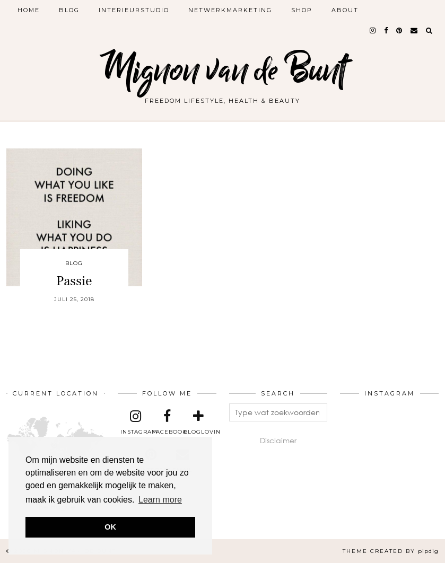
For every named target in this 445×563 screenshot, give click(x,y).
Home (29, 10)
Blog (69, 10)
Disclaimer (278, 440)
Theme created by (391, 551)
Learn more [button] (160, 499)
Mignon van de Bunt (222, 70)
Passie (74, 280)
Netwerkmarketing (230, 10)
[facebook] (386, 30)
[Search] (429, 30)
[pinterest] (399, 30)
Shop (301, 10)
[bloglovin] (198, 422)
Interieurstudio (134, 10)
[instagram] (373, 30)
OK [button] (110, 527)
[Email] (414, 30)
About (345, 10)
